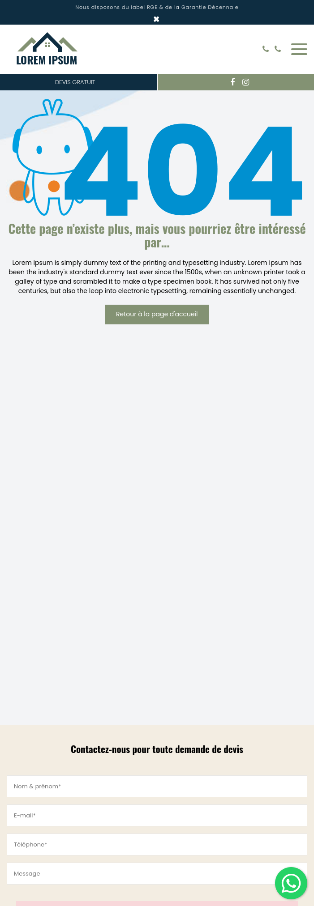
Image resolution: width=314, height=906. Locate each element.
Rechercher (252, 49)
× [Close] (156, 19)
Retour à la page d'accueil (157, 314)
